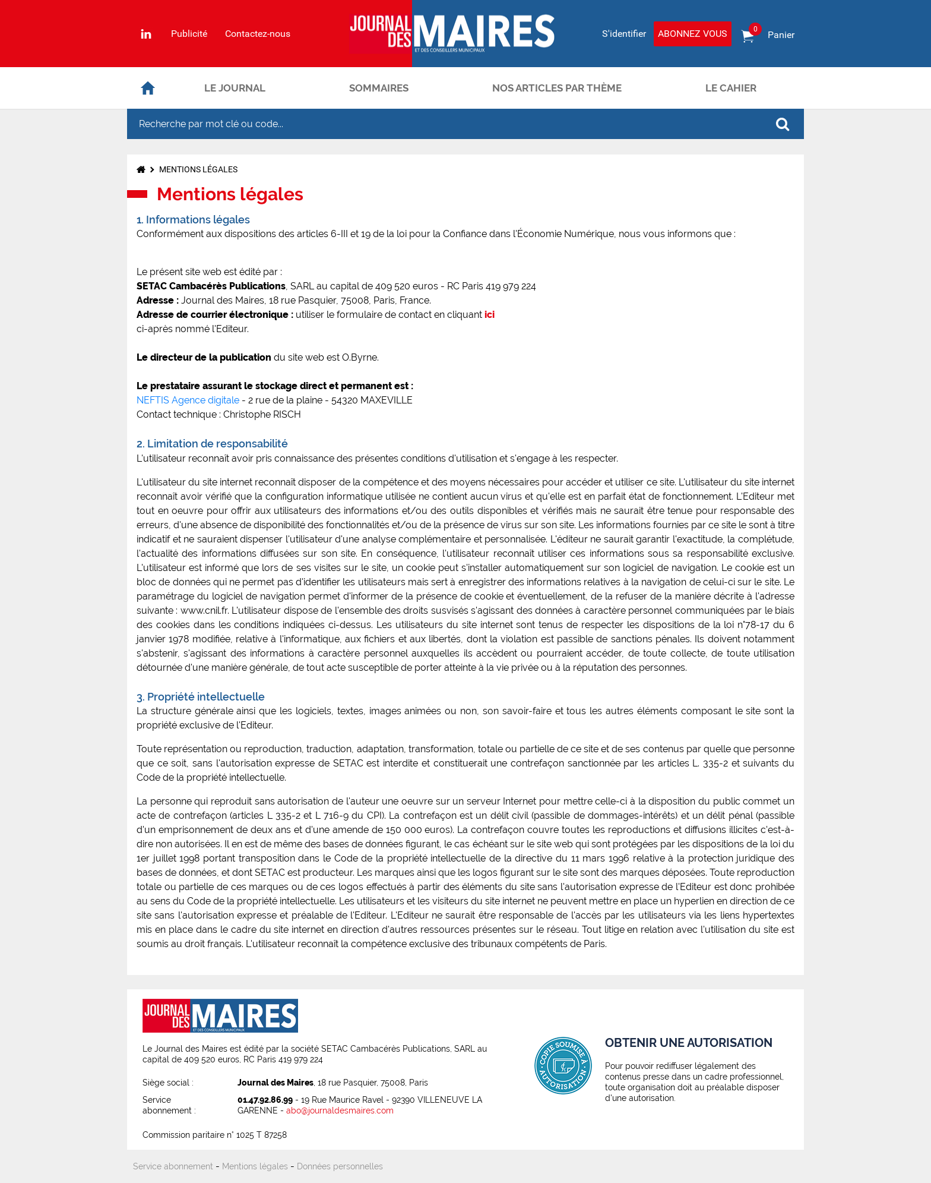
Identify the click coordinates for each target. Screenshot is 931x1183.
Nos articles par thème (557, 88)
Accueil (148, 88)
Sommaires (378, 88)
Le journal (234, 88)
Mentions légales (198, 169)
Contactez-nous (257, 34)
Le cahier (730, 88)
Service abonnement (173, 1166)
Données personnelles (340, 1166)
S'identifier (624, 33)
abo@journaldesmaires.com (340, 1110)
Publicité (189, 34)
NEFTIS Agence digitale (189, 400)
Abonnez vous (692, 33)
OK (782, 124)
